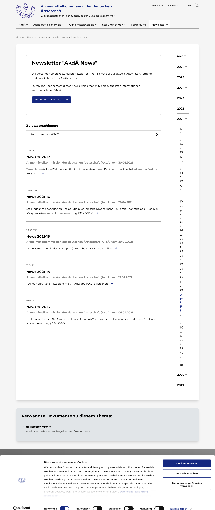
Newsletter (151, 26)
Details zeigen (178, 503)
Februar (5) (181, 340)
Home (20, 37)
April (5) (181, 303)
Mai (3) (181, 286)
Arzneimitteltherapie (79, 26)
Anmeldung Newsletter (48, 99)
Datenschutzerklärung (134, 486)
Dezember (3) (181, 141)
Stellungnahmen (108, 26)
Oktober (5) (181, 194)
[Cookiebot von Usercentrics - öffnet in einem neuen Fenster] (21, 503)
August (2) (181, 243)
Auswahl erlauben (187, 467)
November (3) (181, 169)
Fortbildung (133, 26)
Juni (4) (181, 273)
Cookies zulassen (187, 458)
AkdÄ (22, 26)
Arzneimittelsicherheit (46, 26)
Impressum (51, 490)
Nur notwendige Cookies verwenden (187, 479)
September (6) (181, 219)
